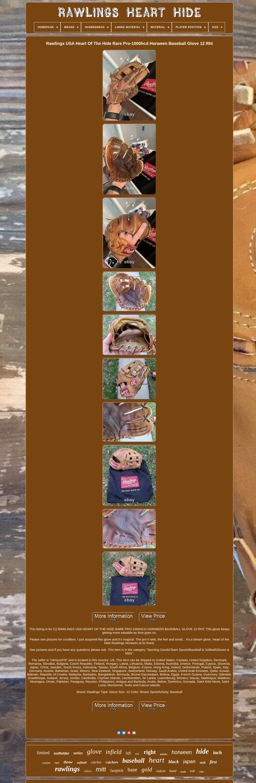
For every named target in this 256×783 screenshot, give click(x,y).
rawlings (67, 769)
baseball (133, 760)
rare (57, 762)
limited (43, 752)
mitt (101, 769)
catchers (112, 762)
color (201, 771)
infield (113, 751)
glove (94, 751)
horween (182, 752)
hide (202, 751)
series (78, 753)
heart (156, 760)
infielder (163, 754)
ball (192, 771)
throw (68, 762)
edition (88, 771)
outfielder (61, 753)
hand (172, 771)
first (213, 762)
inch (217, 752)
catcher (96, 762)
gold (147, 769)
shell (202, 762)
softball (82, 762)
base (132, 770)
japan (189, 761)
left (128, 753)
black (174, 761)
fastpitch (116, 770)
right (150, 752)
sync (137, 753)
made (183, 771)
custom (46, 762)
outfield (160, 771)
